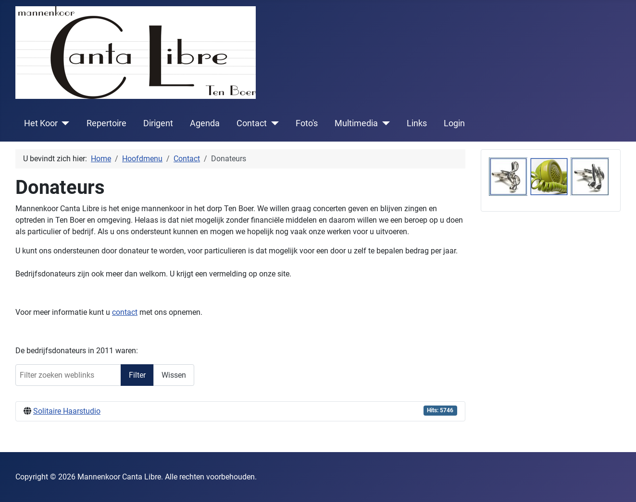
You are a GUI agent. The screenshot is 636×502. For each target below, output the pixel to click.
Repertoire (106, 123)
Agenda (205, 123)
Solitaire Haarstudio (66, 411)
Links (417, 123)
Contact (252, 123)
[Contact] (273, 123)
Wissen (174, 375)
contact (124, 312)
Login (454, 123)
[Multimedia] (384, 123)
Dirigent (158, 123)
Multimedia (356, 123)
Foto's (307, 123)
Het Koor (41, 123)
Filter (137, 375)
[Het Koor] (64, 123)
